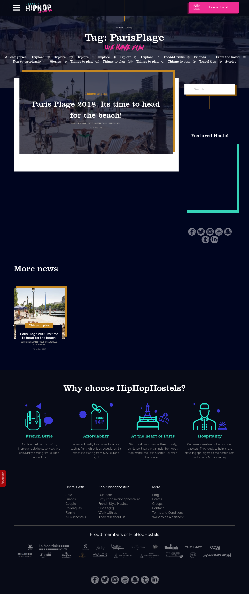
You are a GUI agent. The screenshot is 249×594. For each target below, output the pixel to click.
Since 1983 (108, 508)
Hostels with (75, 486)
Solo (66, 495)
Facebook (192, 232)
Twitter (201, 232)
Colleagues (71, 508)
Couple (68, 504)
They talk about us (113, 517)
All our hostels (73, 517)
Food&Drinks (174, 57)
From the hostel (228, 57)
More (159, 486)
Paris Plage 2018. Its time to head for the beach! (96, 114)
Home (119, 27)
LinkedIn (214, 239)
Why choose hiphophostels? (120, 499)
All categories (15, 57)
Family (68, 512)
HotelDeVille (50, 342)
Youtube (219, 232)
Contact (160, 508)
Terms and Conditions (170, 512)
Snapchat (228, 232)
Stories (55, 61)
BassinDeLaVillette (32, 342)
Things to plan (81, 61)
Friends (200, 57)
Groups (159, 504)
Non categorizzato (27, 61)
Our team (107, 495)
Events (159, 499)
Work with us (109, 512)
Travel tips (207, 61)
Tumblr (205, 239)
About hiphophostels (121, 486)
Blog (129, 27)
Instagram (210, 232)
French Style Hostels (115, 504)
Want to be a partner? (170, 517)
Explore (38, 57)
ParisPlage (39, 345)
